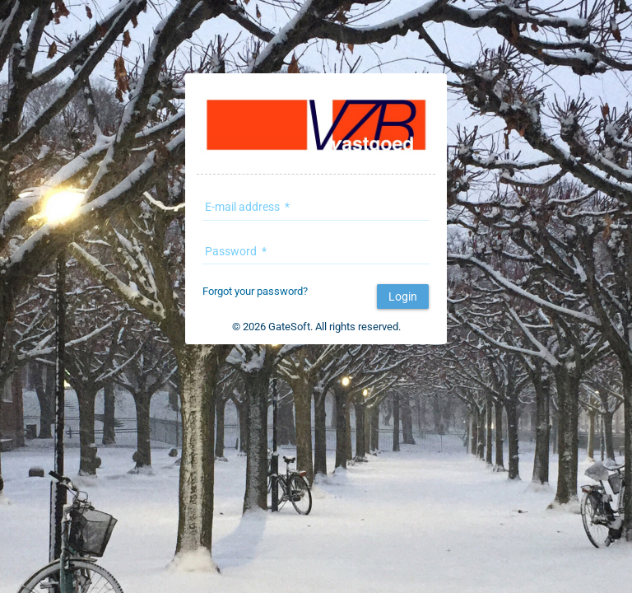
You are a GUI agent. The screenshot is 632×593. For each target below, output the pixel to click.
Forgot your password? (255, 291)
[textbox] (316, 210)
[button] (403, 296)
